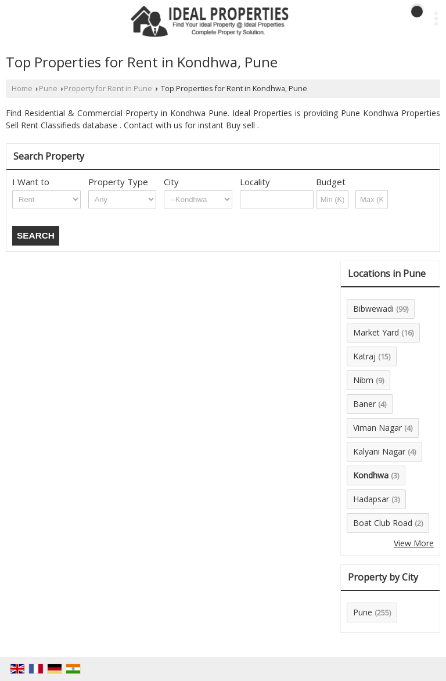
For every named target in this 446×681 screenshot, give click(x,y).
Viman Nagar (377, 427)
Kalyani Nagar (379, 451)
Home (22, 88)
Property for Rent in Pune (108, 88)
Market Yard (376, 332)
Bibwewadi (373, 308)
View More (414, 543)
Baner (364, 403)
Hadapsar (371, 499)
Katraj (364, 356)
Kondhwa (371, 475)
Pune (48, 88)
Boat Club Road (382, 522)
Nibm (363, 379)
